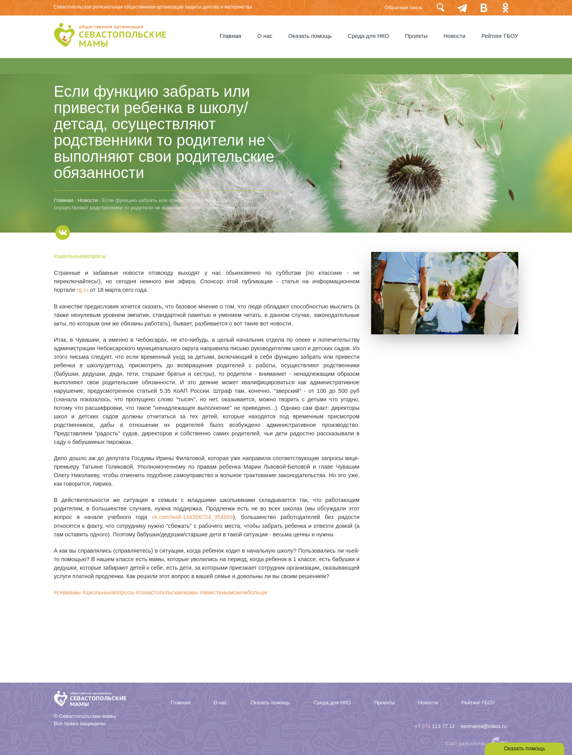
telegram (462, 7)
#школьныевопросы (80, 256)
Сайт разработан (465, 742)
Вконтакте (484, 7)
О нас (262, 36)
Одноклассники (505, 7)
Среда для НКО (367, 36)
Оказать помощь (308, 36)
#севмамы (67, 591)
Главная (228, 36)
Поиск (440, 7)
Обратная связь (404, 7)
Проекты (415, 36)
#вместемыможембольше (235, 591)
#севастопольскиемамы (167, 591)
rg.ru (82, 289)
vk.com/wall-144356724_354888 (192, 516)
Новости (454, 36)
